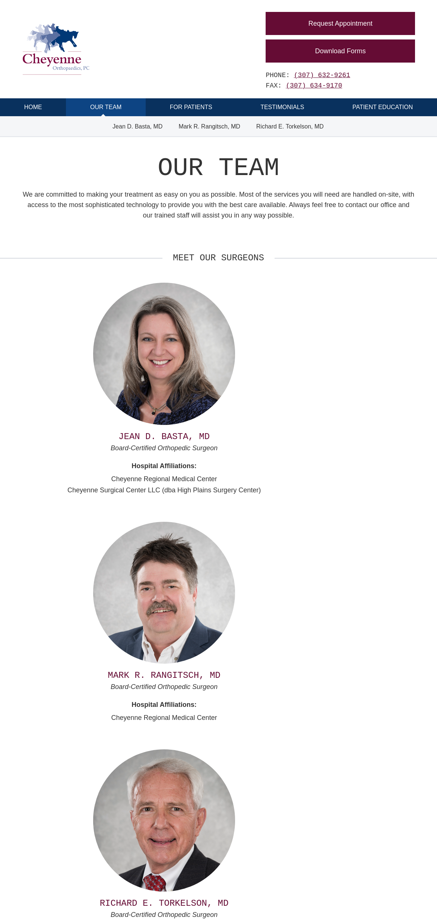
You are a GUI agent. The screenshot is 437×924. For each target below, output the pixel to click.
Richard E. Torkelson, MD (290, 126)
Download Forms (340, 51)
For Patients (191, 107)
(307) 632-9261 (322, 75)
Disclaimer (185, 909)
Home (33, 107)
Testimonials (282, 107)
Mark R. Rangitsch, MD (209, 126)
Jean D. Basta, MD (137, 126)
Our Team (105, 107)
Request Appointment (340, 23)
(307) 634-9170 (314, 85)
